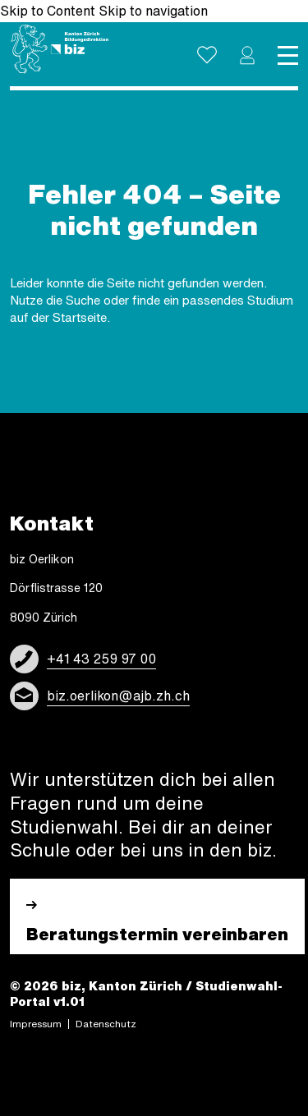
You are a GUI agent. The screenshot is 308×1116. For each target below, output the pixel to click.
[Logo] (59, 49)
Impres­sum (36, 1024)
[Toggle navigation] (288, 55)
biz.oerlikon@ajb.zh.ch (118, 695)
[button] (247, 55)
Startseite (80, 317)
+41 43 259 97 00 (101, 658)
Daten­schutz (106, 1024)
